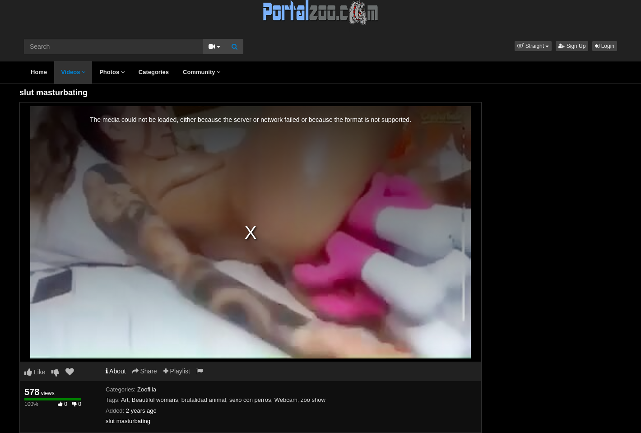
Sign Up (571, 46)
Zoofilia (146, 389)
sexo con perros (250, 399)
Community (201, 72)
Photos (112, 72)
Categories (154, 72)
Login (604, 46)
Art (125, 399)
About (116, 371)
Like (35, 372)
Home (39, 72)
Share (144, 371)
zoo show (313, 399)
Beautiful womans (155, 399)
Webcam (285, 399)
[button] (533, 46)
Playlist (176, 371)
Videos (73, 72)
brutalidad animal (203, 399)
